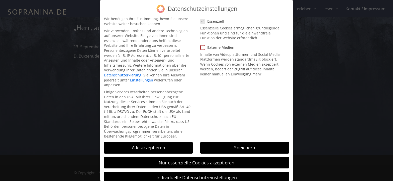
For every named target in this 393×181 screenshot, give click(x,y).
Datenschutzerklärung (122, 71)
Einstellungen (141, 76)
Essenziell (213, 17)
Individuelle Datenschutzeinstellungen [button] (196, 174)
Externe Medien (219, 43)
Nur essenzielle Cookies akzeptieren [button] (196, 159)
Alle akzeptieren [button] (148, 144)
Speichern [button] (244, 144)
